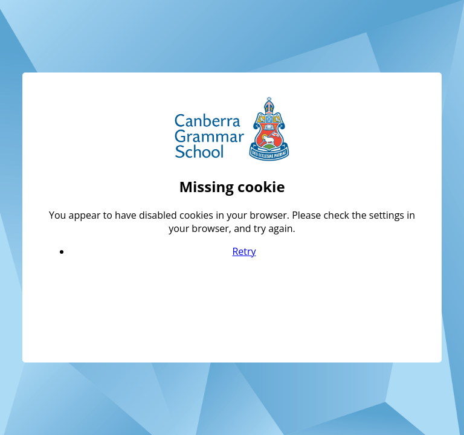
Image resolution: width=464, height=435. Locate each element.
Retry (244, 251)
